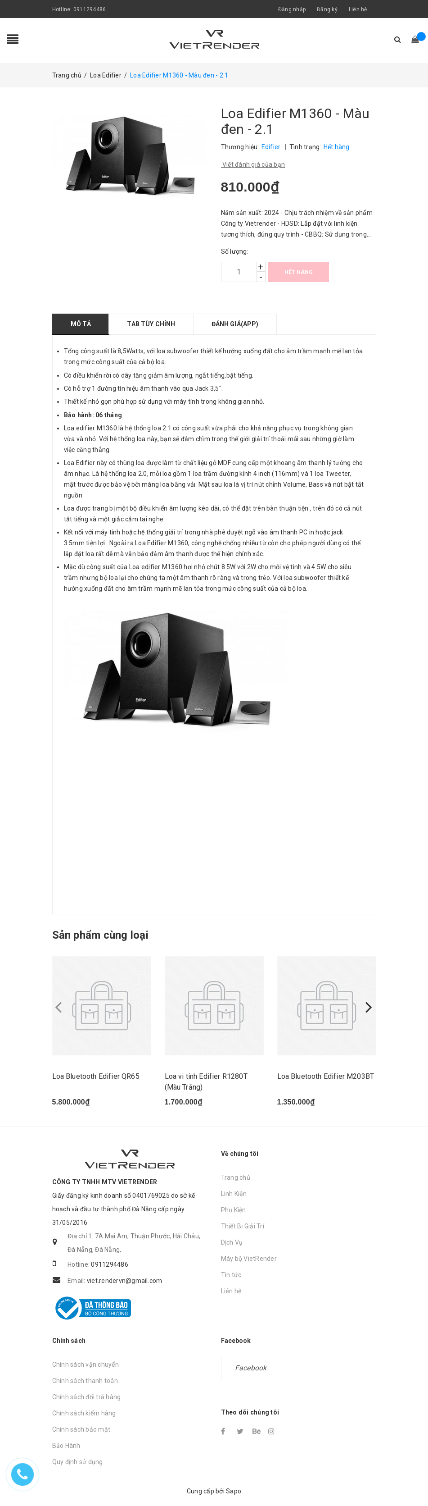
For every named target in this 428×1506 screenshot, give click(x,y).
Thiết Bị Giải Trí (242, 1226)
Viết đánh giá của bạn (253, 164)
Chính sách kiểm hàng (84, 1413)
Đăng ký (327, 9)
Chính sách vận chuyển (85, 1364)
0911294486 (89, 9)
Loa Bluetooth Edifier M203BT (325, 1076)
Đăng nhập (292, 9)
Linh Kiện (234, 1193)
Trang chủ (235, 1177)
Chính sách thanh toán (85, 1380)
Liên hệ (358, 9)
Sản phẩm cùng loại (100, 935)
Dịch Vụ (232, 1242)
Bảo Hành (66, 1445)
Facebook (251, 1368)
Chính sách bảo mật (81, 1429)
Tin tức (231, 1274)
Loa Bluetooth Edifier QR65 (96, 1076)
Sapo (233, 1491)
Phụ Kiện (233, 1210)
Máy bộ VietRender (249, 1258)
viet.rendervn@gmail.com (124, 1280)
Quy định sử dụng (77, 1461)
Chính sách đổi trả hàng (86, 1397)
